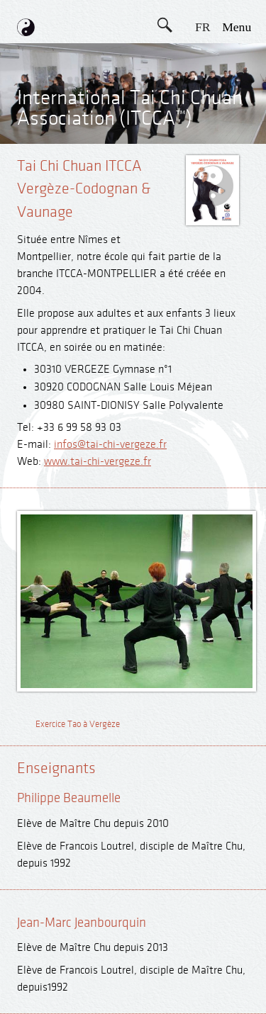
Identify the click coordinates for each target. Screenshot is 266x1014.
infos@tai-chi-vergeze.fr (110, 445)
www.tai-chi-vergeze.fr (97, 462)
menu (236, 27)
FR (203, 27)
